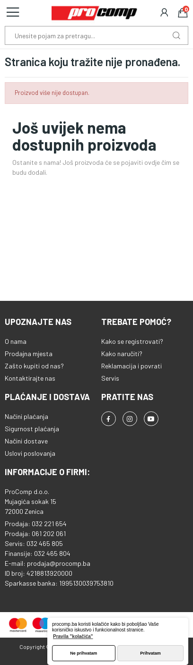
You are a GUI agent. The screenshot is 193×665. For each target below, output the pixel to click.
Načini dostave (26, 441)
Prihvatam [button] (150, 653)
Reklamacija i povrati (131, 366)
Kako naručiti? (121, 354)
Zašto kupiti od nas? (34, 366)
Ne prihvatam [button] (83, 653)
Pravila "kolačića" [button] (73, 636)
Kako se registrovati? (132, 341)
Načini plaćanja (26, 416)
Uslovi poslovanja (30, 453)
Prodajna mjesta (29, 354)
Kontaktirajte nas (30, 378)
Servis (110, 378)
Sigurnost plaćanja (32, 429)
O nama (15, 341)
